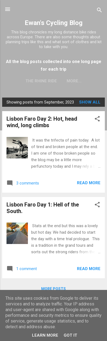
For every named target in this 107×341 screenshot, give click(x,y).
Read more (88, 182)
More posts (53, 289)
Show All (89, 102)
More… (74, 81)
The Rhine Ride (41, 81)
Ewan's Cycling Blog (54, 23)
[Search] (99, 11)
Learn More (45, 335)
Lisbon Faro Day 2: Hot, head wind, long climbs (42, 122)
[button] (97, 119)
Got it (70, 335)
